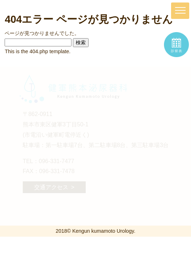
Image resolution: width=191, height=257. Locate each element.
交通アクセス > (54, 187)
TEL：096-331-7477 (48, 161)
